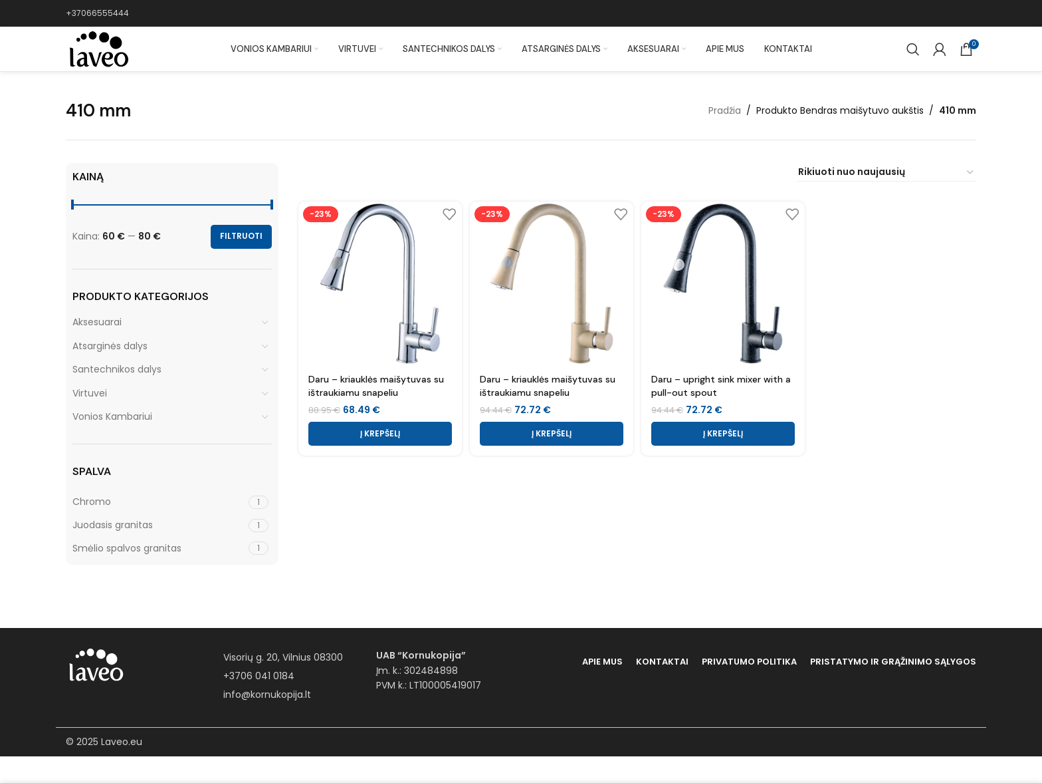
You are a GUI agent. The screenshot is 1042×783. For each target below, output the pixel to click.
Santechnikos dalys (116, 395)
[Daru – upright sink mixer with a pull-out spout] (723, 308)
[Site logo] (102, 62)
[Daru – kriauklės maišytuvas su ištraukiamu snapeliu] (378, 308)
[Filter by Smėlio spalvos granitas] (158, 575)
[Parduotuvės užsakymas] (886, 199)
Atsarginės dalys (110, 372)
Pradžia (724, 137)
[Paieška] (913, 63)
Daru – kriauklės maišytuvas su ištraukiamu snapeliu (376, 408)
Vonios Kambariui (112, 443)
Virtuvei (89, 419)
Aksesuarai (97, 348)
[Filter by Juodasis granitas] (158, 552)
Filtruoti (241, 263)
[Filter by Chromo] (158, 530)
